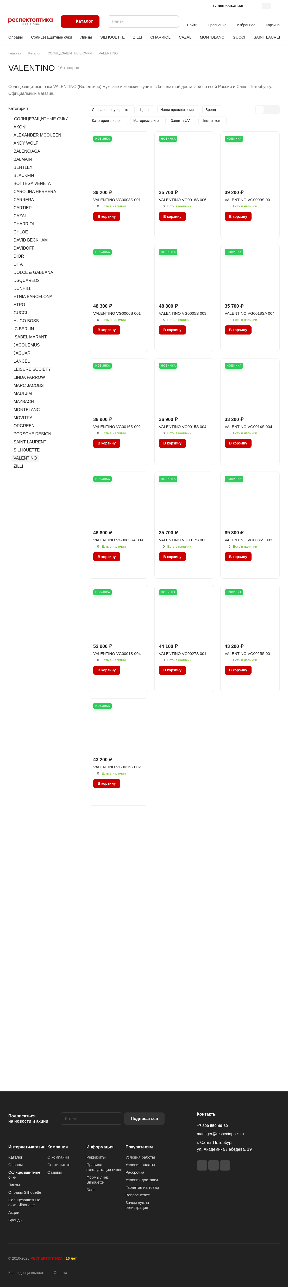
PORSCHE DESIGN (32, 434)
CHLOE (21, 232)
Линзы (14, 1185)
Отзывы (54, 1172)
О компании (58, 1157)
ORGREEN (24, 426)
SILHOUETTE (27, 450)
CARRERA (24, 199)
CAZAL (20, 216)
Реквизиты (96, 1157)
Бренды (15, 1220)
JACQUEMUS (27, 345)
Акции (13, 1212)
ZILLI (18, 466)
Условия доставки (142, 1180)
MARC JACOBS (29, 385)
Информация (100, 1147)
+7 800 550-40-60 (227, 6)
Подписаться (144, 1118)
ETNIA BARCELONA (33, 296)
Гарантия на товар (142, 1187)
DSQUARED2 (27, 280)
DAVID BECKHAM (31, 240)
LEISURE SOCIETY (32, 369)
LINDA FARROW (29, 377)
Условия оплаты (140, 1164)
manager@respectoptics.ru (220, 1133)
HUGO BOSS (26, 321)
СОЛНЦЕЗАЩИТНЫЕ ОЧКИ (41, 119)
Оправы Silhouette (24, 1192)
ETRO (19, 304)
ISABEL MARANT (30, 337)
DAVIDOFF (24, 248)
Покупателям (139, 1147)
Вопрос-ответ (138, 1195)
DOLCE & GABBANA (33, 272)
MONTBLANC (27, 409)
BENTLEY (23, 167)
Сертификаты (59, 1164)
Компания (57, 1147)
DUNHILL (22, 288)
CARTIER (23, 208)
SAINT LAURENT (30, 442)
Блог (90, 1189)
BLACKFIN (24, 175)
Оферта (60, 1273)
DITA (18, 264)
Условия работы (140, 1157)
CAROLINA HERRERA (35, 191)
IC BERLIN (24, 329)
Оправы (15, 1164)
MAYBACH (24, 401)
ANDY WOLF (26, 143)
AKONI (20, 127)
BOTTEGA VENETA (32, 183)
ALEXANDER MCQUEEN (37, 135)
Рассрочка (135, 1172)
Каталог (15, 1157)
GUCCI (20, 313)
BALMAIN (23, 159)
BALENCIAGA (27, 151)
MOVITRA (23, 418)
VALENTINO (25, 458)
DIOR (19, 256)
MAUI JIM (23, 393)
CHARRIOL (24, 224)
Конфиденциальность (26, 1273)
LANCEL (22, 361)
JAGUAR (22, 353)
